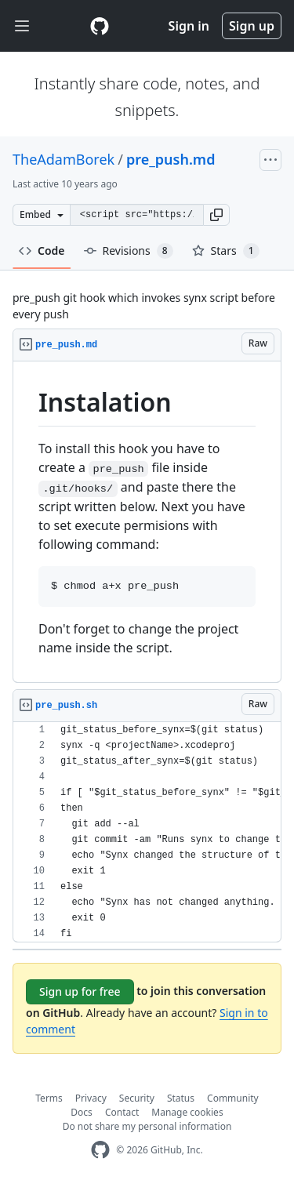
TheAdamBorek (63, 159)
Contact (122, 1112)
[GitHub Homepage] (100, 1150)
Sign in (189, 25)
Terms (49, 1098)
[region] (147, 522)
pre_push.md (171, 159)
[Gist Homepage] (99, 25)
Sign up (251, 25)
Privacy (91, 1098)
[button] (216, 215)
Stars (226, 251)
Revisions (128, 251)
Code (42, 250)
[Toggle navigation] (22, 26)
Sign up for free (80, 991)
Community (233, 1098)
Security (136, 1098)
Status (180, 1098)
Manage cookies (187, 1112)
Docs (82, 1112)
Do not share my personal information (147, 1126)
